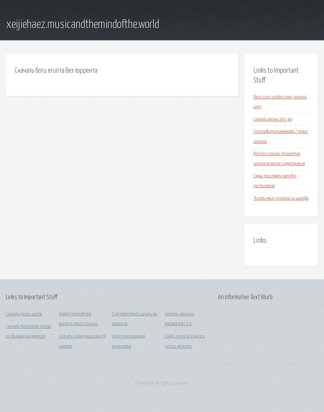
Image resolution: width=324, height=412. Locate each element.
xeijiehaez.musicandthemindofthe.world (82, 24)
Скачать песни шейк (24, 314)
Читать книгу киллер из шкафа (281, 198)
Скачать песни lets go (272, 119)
